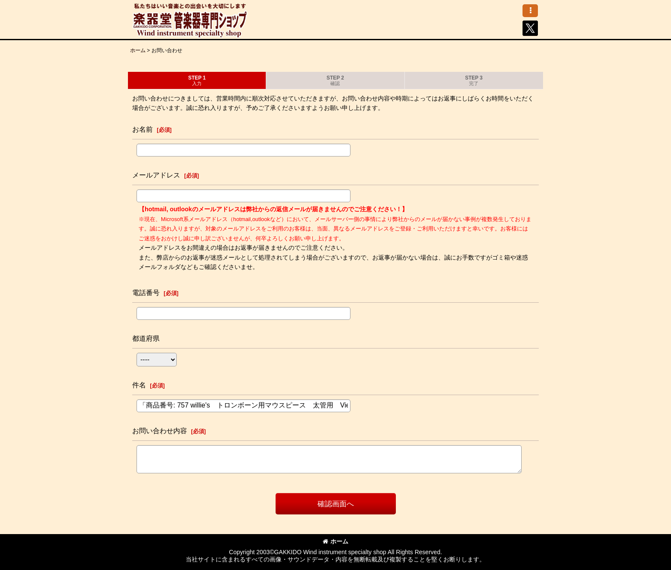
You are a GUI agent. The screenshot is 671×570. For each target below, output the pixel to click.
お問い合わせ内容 (159, 430)
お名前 (142, 129)
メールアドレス (156, 175)
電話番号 (146, 292)
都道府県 (146, 338)
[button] (530, 10)
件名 (139, 385)
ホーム (335, 541)
